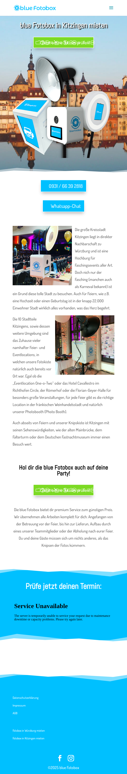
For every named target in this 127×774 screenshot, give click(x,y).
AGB (15, 713)
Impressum (19, 705)
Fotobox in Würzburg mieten (29, 730)
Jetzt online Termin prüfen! (65, 42)
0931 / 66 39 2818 (66, 186)
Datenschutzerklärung (26, 698)
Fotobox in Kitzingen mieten (28, 738)
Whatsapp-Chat (66, 206)
